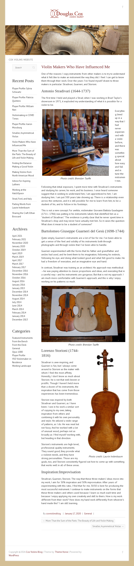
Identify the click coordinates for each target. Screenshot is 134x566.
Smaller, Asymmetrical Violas (108, 526)
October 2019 (18, 249)
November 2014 (20, 295)
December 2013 (20, 319)
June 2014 (17, 305)
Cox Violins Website (21, 59)
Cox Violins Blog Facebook (122, 6)
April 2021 (17, 235)
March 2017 (18, 263)
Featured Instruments (22, 337)
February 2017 (19, 267)
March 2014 (18, 309)
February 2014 (19, 312)
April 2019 (17, 253)
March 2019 (18, 256)
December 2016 (20, 270)
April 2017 (17, 260)
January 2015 (18, 288)
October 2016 (18, 277)
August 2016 (18, 281)
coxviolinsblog (53, 513)
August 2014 (18, 298)
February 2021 (19, 239)
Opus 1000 (17, 351)
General (88, 513)
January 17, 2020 (73, 513)
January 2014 (18, 316)
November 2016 (20, 274)
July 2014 (16, 302)
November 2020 (20, 242)
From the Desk (19, 344)
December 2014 (20, 291)
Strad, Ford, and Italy (22, 198)
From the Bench (20, 341)
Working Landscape (21, 365)
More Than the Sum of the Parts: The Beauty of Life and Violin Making (78, 520)
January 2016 (18, 284)
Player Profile (18, 355)
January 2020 (18, 246)
